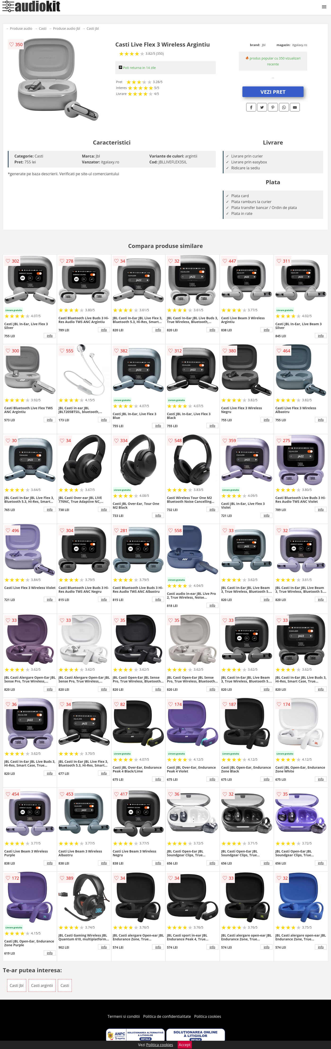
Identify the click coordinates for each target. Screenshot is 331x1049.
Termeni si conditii (123, 1016)
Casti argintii (42, 985)
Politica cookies (207, 1016)
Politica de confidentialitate (167, 1016)
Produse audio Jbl (66, 28)
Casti (43, 28)
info (50, 335)
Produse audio (21, 28)
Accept (185, 1044)
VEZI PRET (273, 91)
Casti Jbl (93, 28)
